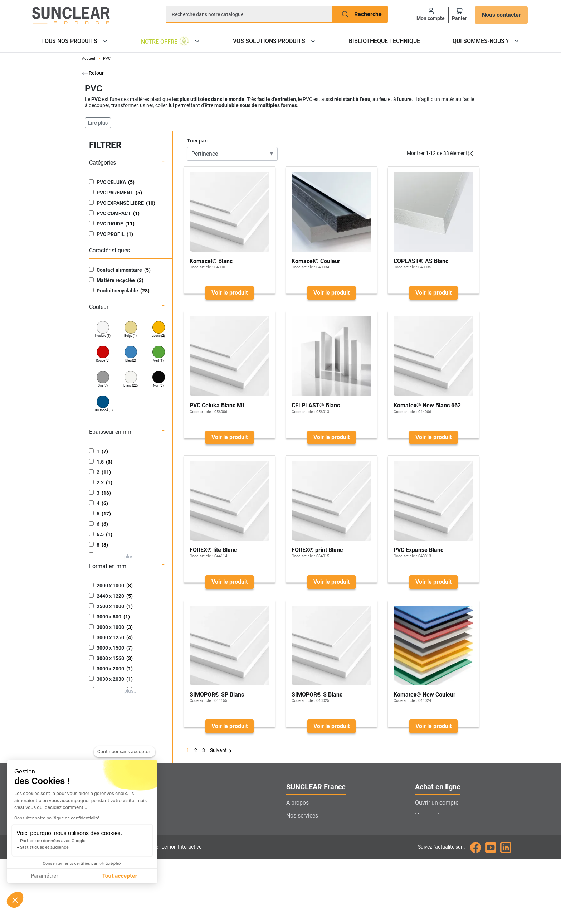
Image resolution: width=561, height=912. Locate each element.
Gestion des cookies (311, 867)
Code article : (201, 267)
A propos (297, 802)
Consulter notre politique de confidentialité (56, 817)
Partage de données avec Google (53, 840)
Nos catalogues (434, 815)
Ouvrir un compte (436, 802)
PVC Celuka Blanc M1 (217, 405)
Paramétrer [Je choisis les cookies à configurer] (44, 876)
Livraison (426, 828)
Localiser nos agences (314, 828)
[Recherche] (249, 14)
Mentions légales (436, 867)
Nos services (302, 815)
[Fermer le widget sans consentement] (124, 751)
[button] (15, 899)
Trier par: (197, 141)
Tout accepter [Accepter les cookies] (119, 876)
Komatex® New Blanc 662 (427, 405)
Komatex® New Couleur (424, 694)
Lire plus (98, 123)
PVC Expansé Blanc (418, 550)
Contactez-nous (306, 841)
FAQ (420, 841)
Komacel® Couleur (316, 261)
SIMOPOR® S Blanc (317, 694)
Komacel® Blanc (211, 261)
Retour (93, 73)
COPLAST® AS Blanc (421, 261)
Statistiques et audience (44, 847)
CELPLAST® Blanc (316, 405)
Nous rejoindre (304, 854)
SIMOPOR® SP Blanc (217, 694)
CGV (420, 854)
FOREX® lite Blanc (213, 550)
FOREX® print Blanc (317, 550)
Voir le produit (229, 292)
